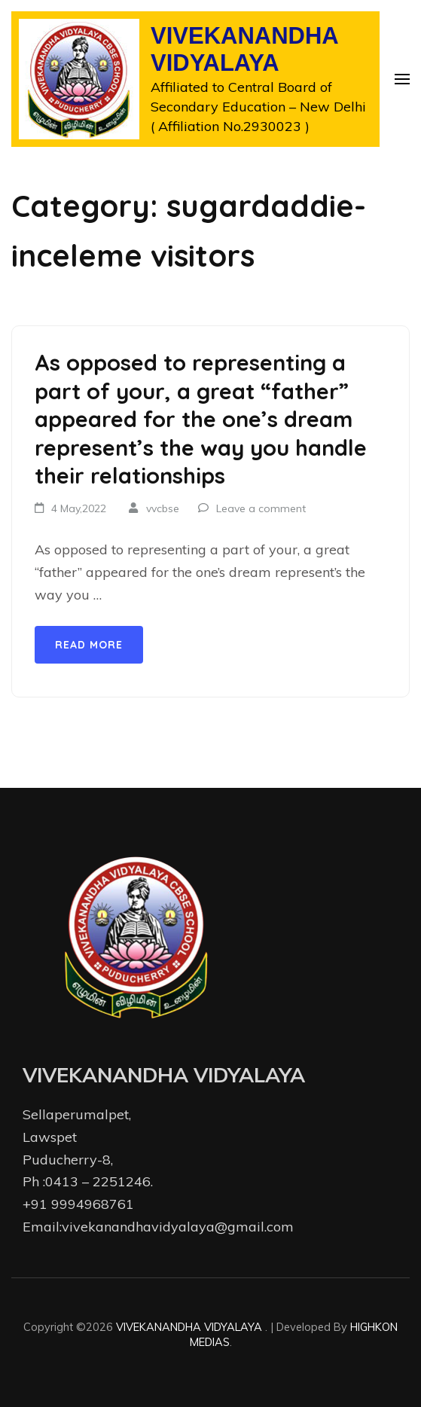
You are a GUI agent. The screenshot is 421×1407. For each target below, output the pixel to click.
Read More (89, 645)
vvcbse (162, 508)
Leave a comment (261, 508)
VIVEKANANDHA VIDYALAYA (244, 50)
